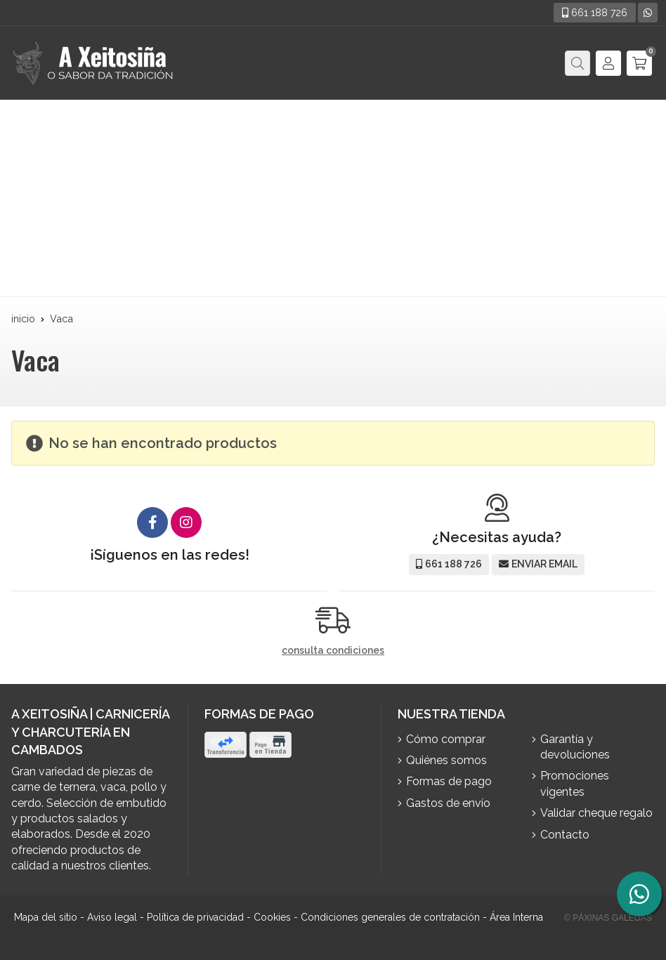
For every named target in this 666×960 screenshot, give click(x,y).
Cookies (272, 917)
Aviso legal (112, 917)
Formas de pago (449, 781)
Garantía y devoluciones (575, 746)
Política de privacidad (195, 917)
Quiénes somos (446, 760)
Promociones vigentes (574, 783)
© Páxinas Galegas (608, 918)
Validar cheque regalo (596, 813)
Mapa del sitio (45, 917)
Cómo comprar (445, 739)
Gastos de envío (448, 803)
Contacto (564, 834)
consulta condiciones (333, 650)
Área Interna (516, 917)
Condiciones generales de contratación (390, 917)
